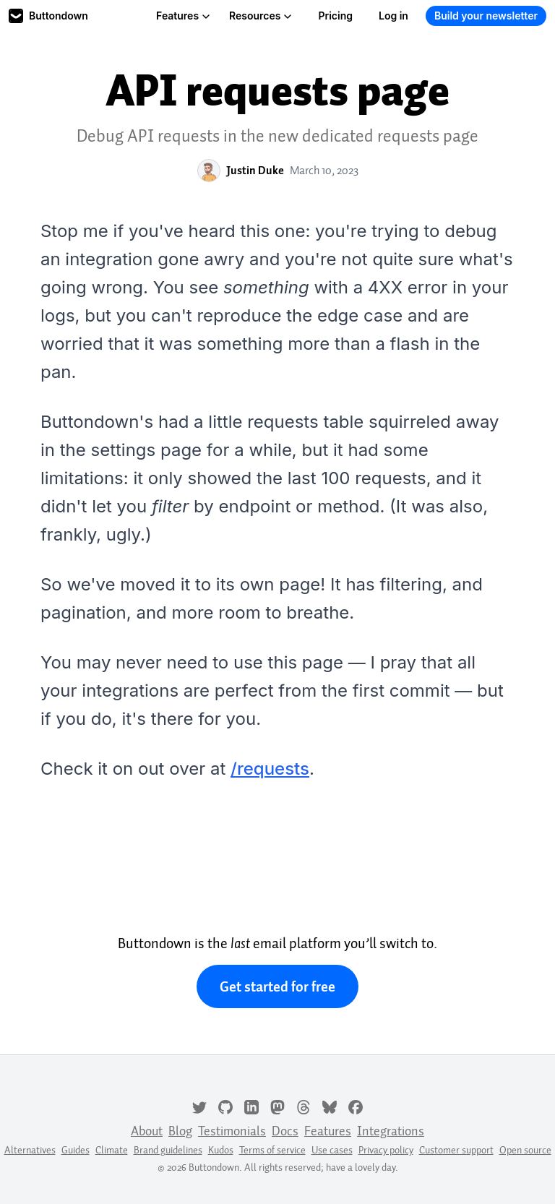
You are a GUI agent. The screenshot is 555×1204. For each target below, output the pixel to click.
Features (183, 15)
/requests (270, 768)
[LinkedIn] (251, 1105)
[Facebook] (355, 1105)
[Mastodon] (277, 1105)
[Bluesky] (329, 1105)
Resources (260, 15)
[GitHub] (225, 1105)
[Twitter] (199, 1105)
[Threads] (303, 1105)
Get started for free (277, 986)
